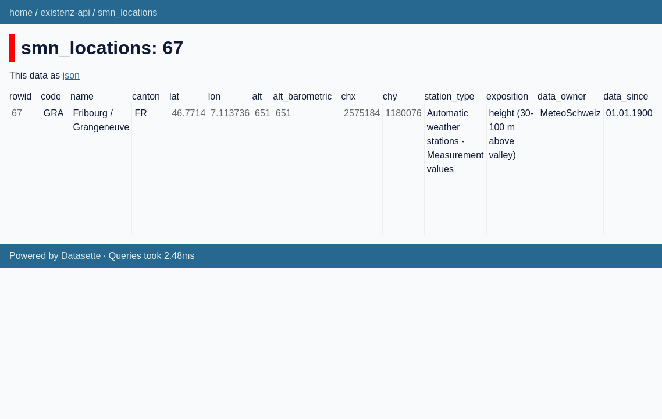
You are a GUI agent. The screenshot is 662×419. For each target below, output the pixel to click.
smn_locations (127, 12)
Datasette (81, 256)
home (21, 12)
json (71, 75)
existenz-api (65, 12)
